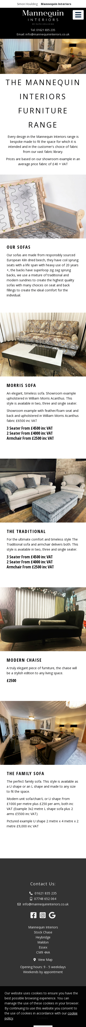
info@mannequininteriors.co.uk (49, 34)
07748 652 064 (43, 898)
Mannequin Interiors (56, 4)
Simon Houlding (27, 4)
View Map (43, 959)
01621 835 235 (47, 30)
